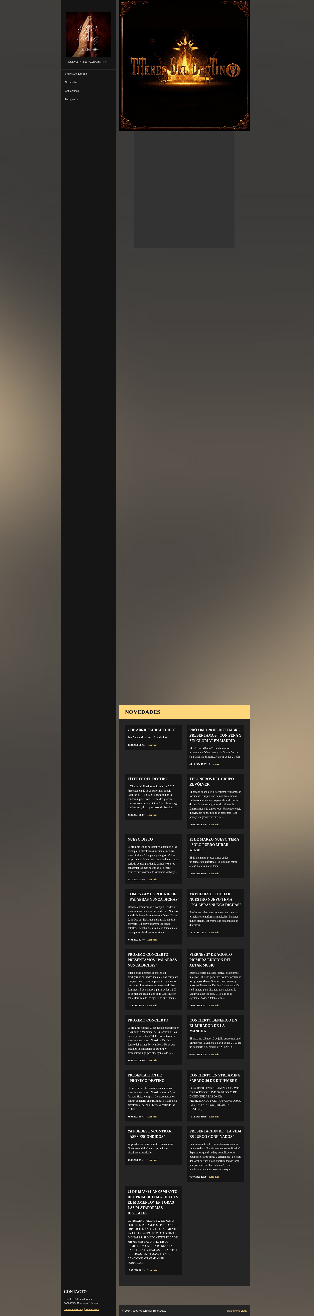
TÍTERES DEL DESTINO (148, 779)
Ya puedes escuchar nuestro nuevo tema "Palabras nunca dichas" (215, 899)
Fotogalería (71, 99)
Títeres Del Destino (76, 73)
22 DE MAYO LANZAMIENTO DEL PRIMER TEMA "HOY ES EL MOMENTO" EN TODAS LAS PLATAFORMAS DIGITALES (153, 1202)
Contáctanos (72, 90)
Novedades (71, 82)
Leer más (152, 745)
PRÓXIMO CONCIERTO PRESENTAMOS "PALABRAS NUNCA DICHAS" (152, 960)
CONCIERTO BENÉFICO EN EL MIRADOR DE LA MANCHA (213, 1025)
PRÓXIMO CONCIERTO (148, 1020)
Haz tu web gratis (237, 1310)
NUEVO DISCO (140, 839)
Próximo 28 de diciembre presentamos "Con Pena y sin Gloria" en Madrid (215, 735)
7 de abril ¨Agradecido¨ (152, 730)
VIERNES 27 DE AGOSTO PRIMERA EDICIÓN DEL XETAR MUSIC (210, 960)
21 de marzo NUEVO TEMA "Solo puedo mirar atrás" (214, 844)
